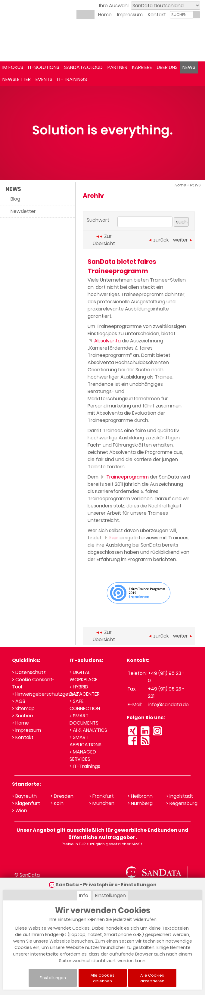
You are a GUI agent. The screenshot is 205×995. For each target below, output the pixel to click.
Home (105, 14)
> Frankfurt (101, 796)
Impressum (130, 14)
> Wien (19, 810)
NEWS (188, 67)
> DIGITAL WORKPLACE (84, 676)
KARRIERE (142, 67)
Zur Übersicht (104, 240)
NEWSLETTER (16, 79)
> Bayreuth (24, 796)
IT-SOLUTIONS (43, 67)
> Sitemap (23, 708)
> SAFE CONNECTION (85, 705)
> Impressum (26, 730)
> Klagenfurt (26, 803)
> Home (20, 722)
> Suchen (22, 715)
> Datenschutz (29, 672)
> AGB (18, 701)
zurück (159, 239)
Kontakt (157, 14)
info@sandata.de (168, 704)
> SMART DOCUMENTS (84, 719)
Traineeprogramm (124, 476)
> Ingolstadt (179, 796)
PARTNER (117, 67)
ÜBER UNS (167, 67)
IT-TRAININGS (72, 79)
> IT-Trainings (85, 766)
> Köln (57, 803)
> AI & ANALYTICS (88, 730)
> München (101, 803)
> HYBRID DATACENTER (85, 690)
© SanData (27, 875)
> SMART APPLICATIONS (85, 741)
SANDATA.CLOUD (83, 67)
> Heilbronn (140, 796)
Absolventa (104, 340)
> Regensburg (181, 803)
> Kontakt (22, 737)
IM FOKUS (12, 67)
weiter (182, 239)
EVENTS (44, 79)
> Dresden (62, 796)
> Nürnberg (140, 803)
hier (110, 537)
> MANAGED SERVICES (83, 755)
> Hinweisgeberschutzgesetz (45, 694)
